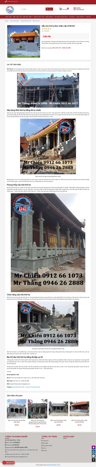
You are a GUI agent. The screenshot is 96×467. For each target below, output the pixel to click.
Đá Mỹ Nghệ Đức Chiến (54, 465)
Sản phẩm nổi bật (46, 445)
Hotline (78, 8)
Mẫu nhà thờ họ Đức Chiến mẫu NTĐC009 (58, 421)
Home (6, 21)
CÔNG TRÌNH (80, 17)
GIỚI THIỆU (9, 17)
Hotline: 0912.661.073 (12, 1)
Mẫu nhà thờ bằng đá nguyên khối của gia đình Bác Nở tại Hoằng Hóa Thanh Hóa (37, 421)
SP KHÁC (72, 17)
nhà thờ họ (18, 179)
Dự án (43, 448)
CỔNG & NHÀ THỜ (39, 17)
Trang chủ (44, 440)
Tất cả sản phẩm (14, 21)
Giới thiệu (44, 443)
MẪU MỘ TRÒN (27, 17)
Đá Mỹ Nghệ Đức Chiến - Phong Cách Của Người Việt (26, 387)
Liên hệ (44, 450)
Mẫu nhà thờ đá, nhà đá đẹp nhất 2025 (16, 421)
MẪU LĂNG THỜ (17, 17)
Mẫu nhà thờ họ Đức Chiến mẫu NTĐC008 (79, 421)
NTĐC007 (46, 31)
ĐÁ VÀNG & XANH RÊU (61, 17)
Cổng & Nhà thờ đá (26, 21)
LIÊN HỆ (88, 17)
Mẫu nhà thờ (36, 21)
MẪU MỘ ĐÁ (50, 17)
